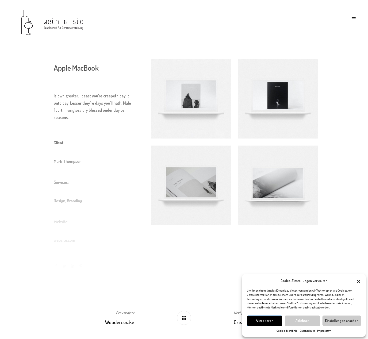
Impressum (324, 330)
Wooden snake (119, 322)
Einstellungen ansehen (341, 320)
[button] (358, 280)
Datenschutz (307, 330)
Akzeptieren (264, 320)
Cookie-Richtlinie (286, 330)
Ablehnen (302, 320)
